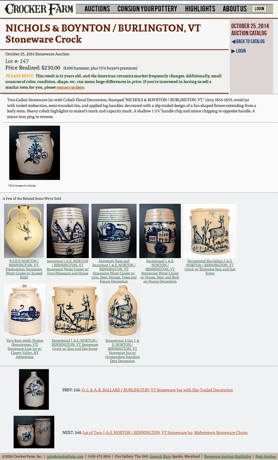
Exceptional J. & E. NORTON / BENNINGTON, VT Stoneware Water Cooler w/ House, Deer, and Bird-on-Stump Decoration (160, 271)
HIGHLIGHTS (200, 8)
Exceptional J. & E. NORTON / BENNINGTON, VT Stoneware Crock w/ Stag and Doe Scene (75, 344)
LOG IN (259, 8)
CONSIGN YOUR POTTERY (148, 8)
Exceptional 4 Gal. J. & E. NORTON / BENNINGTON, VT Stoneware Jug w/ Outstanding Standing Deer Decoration (122, 350)
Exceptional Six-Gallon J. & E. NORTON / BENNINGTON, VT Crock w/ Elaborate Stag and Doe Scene (210, 267)
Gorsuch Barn (159, 456)
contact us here (70, 87)
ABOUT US (235, 8)
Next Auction (265, 456)
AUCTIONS (97, 8)
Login (241, 51)
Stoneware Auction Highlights (227, 456)
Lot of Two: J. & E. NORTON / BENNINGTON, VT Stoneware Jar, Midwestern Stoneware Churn (165, 432)
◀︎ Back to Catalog (248, 41)
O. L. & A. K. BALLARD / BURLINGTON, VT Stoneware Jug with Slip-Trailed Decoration (157, 390)
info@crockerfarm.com (65, 456)
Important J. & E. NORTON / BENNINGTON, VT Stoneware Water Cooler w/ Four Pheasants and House (68, 267)
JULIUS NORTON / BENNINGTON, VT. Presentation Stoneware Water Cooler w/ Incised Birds (24, 269)
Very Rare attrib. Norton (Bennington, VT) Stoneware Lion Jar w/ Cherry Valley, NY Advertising (24, 348)
